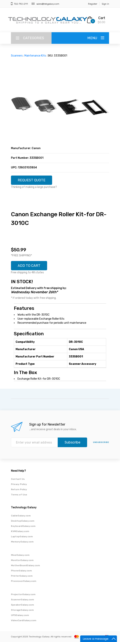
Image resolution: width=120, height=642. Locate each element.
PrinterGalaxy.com (21, 575)
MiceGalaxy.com (20, 555)
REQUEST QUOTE (31, 180)
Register (92, 4)
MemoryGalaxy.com (22, 541)
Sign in (105, 4)
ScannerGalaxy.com (22, 599)
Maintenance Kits (35, 55)
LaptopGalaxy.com (22, 536)
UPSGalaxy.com (20, 615)
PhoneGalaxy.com (21, 570)
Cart (101, 18)
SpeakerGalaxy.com (22, 604)
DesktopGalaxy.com (22, 521)
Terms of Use (19, 494)
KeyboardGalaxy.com (23, 526)
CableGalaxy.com (21, 515)
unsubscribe (101, 442)
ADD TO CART (29, 266)
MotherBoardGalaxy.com (25, 565)
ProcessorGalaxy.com (23, 581)
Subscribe (72, 442)
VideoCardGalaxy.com (23, 620)
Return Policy (19, 489)
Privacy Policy (19, 484)
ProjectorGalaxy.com (23, 594)
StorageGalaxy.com (22, 610)
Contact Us (18, 479)
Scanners (17, 55)
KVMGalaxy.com (20, 531)
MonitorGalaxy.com (22, 560)
